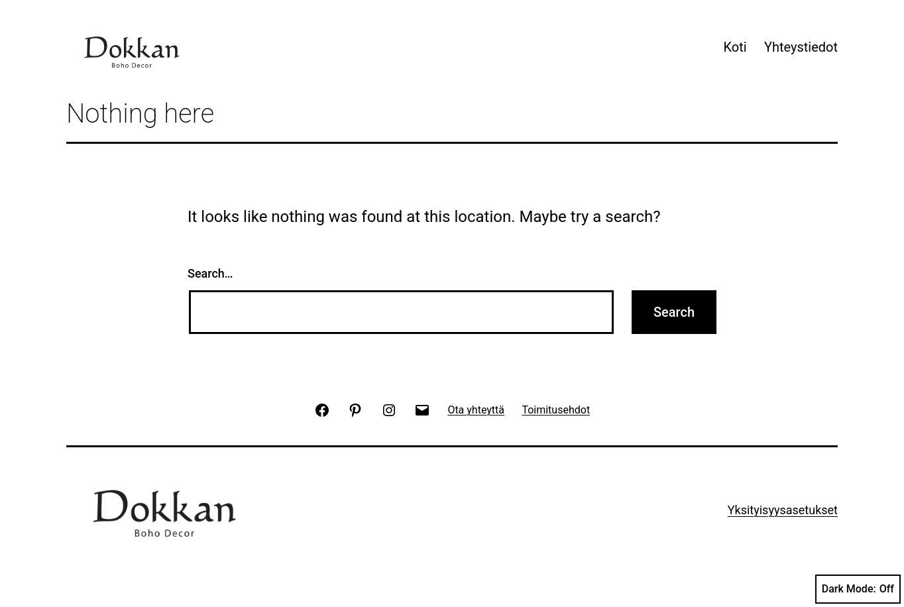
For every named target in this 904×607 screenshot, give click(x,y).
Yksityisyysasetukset (783, 510)
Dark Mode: (858, 589)
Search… (210, 273)
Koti (734, 47)
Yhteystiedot (801, 47)
